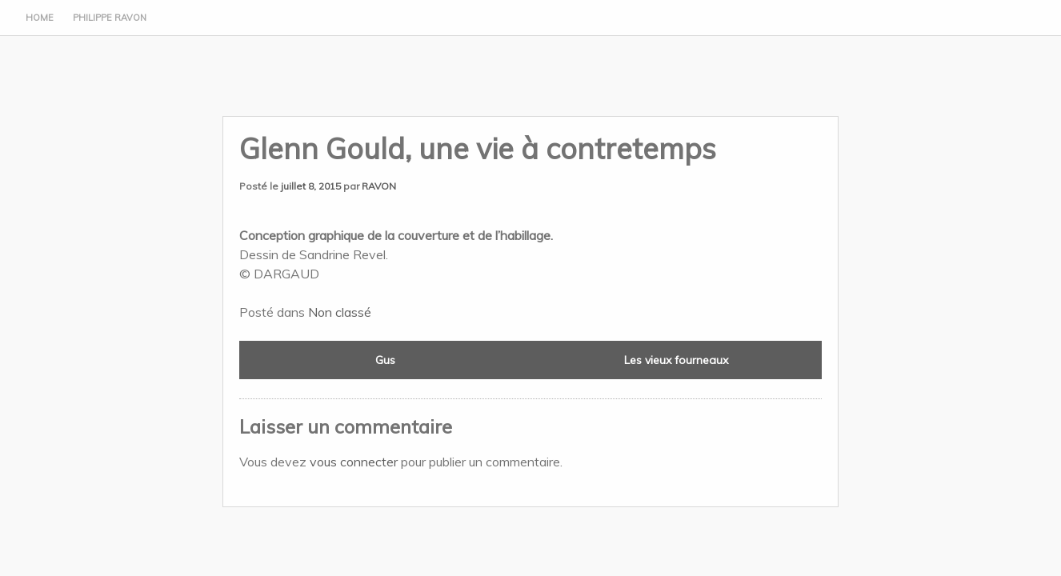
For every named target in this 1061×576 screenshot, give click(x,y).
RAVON (379, 186)
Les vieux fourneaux (676, 360)
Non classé (339, 312)
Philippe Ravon (109, 17)
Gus (385, 360)
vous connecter (354, 462)
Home (40, 17)
